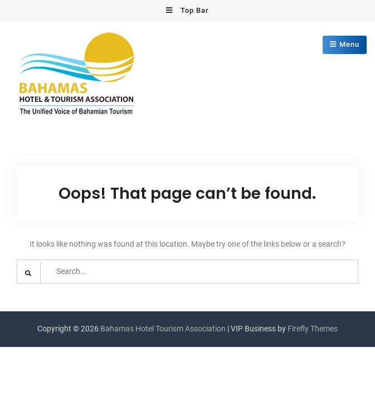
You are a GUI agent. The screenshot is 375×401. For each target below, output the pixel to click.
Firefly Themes (313, 328)
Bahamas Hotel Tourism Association (163, 328)
